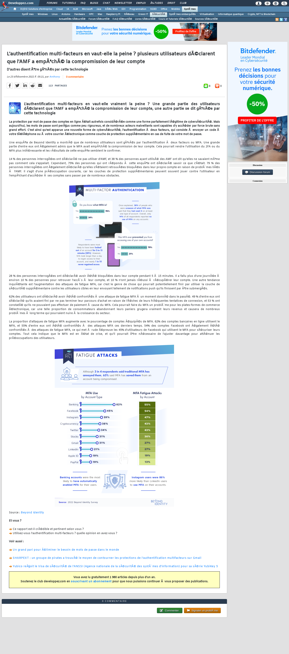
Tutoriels (69, 3)
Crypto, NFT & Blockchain (261, 14)
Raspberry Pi (113, 14)
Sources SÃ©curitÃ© (206, 19)
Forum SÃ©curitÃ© (99, 19)
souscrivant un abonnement (91, 582)
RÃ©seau (129, 14)
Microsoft (87, 9)
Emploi (141, 3)
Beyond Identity (32, 513)
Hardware (79, 14)
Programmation (137, 9)
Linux (54, 14)
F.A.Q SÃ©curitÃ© (122, 19)
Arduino (65, 14)
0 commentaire (75, 77)
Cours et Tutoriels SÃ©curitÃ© (175, 19)
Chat (106, 3)
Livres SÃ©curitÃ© (145, 19)
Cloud (59, 9)
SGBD (153, 9)
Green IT (143, 14)
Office (164, 9)
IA (68, 9)
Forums (52, 3)
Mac (100, 14)
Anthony (54, 76)
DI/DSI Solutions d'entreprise (36, 9)
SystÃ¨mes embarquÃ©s (182, 14)
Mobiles (175, 9)
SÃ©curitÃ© (158, 14)
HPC (91, 14)
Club (183, 3)
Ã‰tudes (156, 3)
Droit (171, 3)
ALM (75, 9)
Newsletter (123, 3)
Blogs (94, 3)
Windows (43, 14)
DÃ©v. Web (111, 9)
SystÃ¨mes (190, 9)
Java (98, 9)
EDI (124, 9)
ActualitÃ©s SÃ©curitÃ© (72, 19)
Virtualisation (207, 14)
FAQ (83, 3)
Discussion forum (257, 172)
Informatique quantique (231, 14)
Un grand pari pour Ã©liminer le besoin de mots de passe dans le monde (66, 550)
